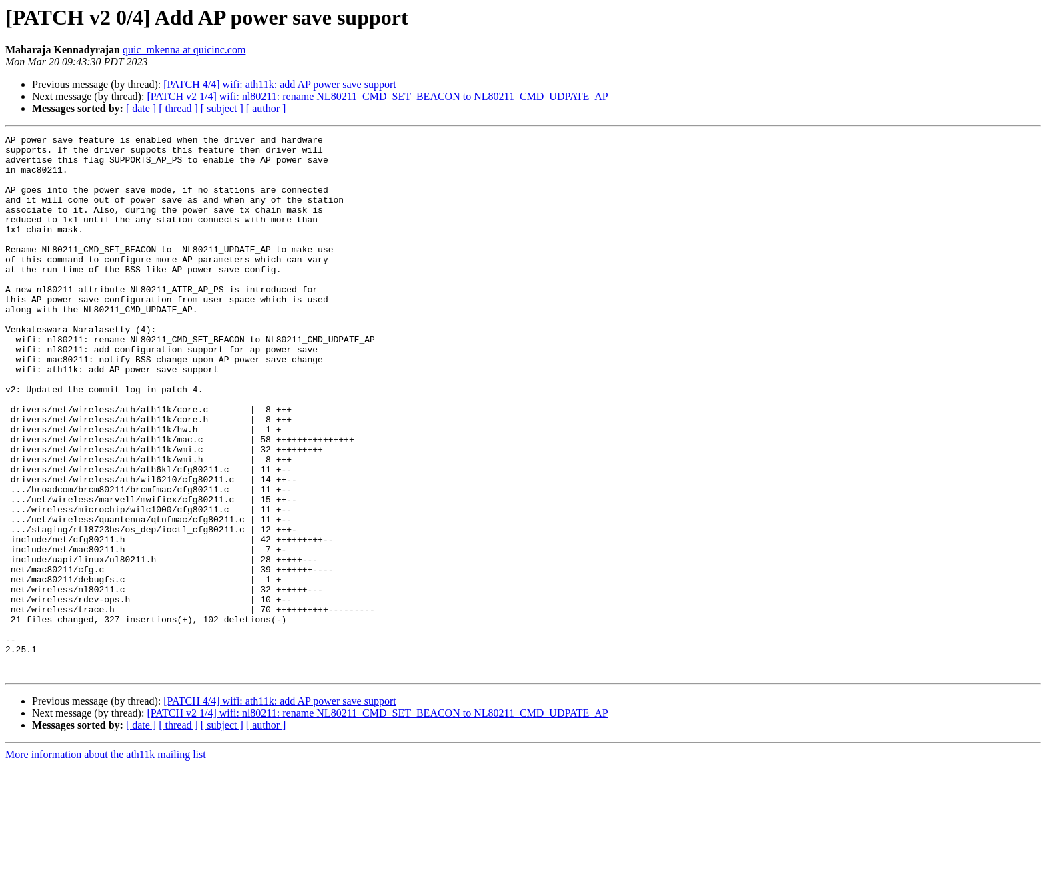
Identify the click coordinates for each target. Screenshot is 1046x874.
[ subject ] (222, 108)
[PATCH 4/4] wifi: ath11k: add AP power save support (279, 84)
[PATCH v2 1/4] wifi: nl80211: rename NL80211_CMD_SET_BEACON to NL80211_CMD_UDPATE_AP (377, 96)
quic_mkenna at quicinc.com (184, 49)
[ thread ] (178, 108)
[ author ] (266, 108)
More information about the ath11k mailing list (105, 862)
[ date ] (141, 108)
